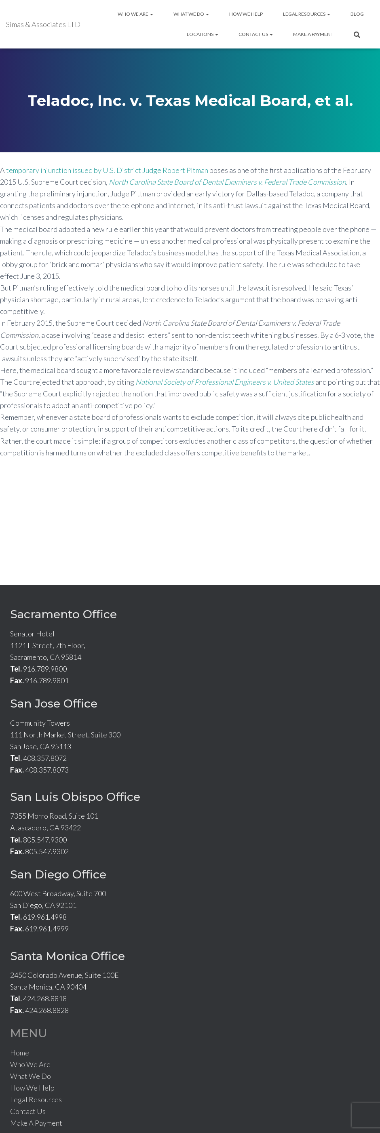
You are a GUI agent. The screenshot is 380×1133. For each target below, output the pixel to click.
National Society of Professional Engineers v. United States (224, 381)
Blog (357, 14)
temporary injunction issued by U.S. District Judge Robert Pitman (107, 170)
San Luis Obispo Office (75, 797)
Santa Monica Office (67, 956)
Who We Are (135, 14)
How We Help (246, 14)
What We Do (191, 14)
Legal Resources (306, 14)
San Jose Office (53, 703)
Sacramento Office (63, 614)
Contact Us (256, 34)
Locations (202, 34)
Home (19, 1052)
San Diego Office (58, 874)
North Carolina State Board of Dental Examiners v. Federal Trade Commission (227, 181)
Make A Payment (313, 34)
